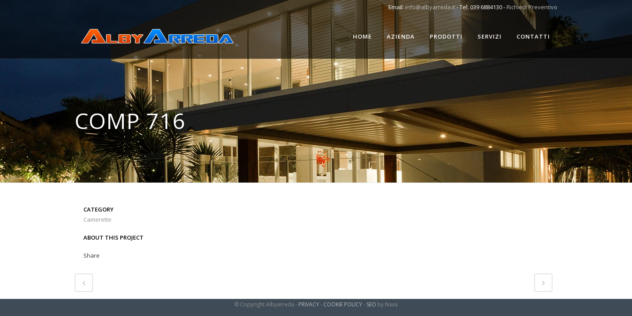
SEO (371, 304)
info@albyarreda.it (430, 7)
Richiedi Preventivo (531, 7)
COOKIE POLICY (342, 304)
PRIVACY (308, 304)
